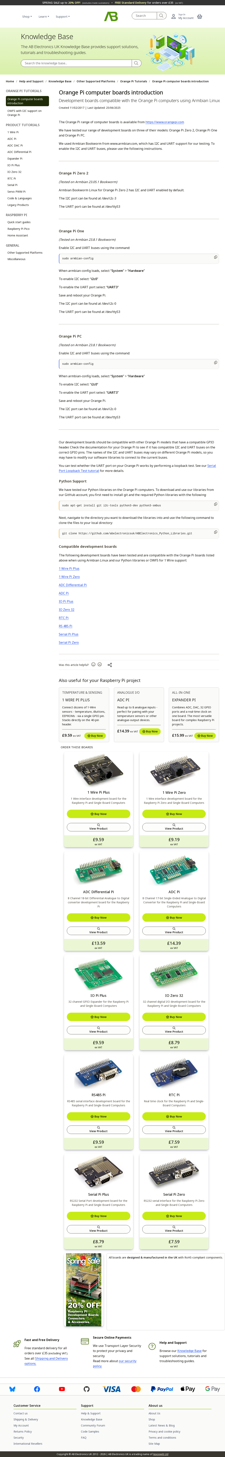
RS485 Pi (98, 1095)
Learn (43, 16)
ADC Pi (11, 139)
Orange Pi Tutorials (133, 81)
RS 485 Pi (65, 626)
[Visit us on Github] (87, 1389)
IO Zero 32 (14, 172)
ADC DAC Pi (15, 145)
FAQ (83, 1437)
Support (61, 16)
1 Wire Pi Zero (69, 577)
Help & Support (91, 1413)
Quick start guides (19, 222)
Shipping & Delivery (26, 1419)
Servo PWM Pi (16, 191)
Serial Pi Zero (69, 642)
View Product (98, 827)
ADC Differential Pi (19, 152)
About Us (154, 1413)
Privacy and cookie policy (164, 1431)
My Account (21, 1425)
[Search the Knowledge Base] (76, 63)
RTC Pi (11, 178)
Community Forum (93, 1425)
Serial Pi (12, 185)
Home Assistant (17, 235)
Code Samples (90, 1431)
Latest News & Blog (162, 1425)
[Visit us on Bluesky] (12, 1389)
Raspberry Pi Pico (18, 229)
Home (10, 81)
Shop (26, 16)
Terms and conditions (162, 1437)
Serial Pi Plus (68, 634)
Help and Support (31, 81)
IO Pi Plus (13, 165)
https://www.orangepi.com (164, 122)
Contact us (21, 1413)
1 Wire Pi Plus (69, 568)
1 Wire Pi (13, 132)
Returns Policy (23, 1431)
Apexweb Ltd (160, 1454)
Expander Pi (14, 158)
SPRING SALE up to (75, 2)
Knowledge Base (60, 81)
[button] (200, 16)
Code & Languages (19, 198)
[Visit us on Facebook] (37, 1389)
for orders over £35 (149, 2)
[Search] (162, 15)
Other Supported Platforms (96, 81)
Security (19, 1437)
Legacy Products (18, 205)
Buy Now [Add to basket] (95, 735)
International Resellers (28, 1443)
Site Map (154, 1443)
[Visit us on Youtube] (62, 1389)
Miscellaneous (16, 259)
